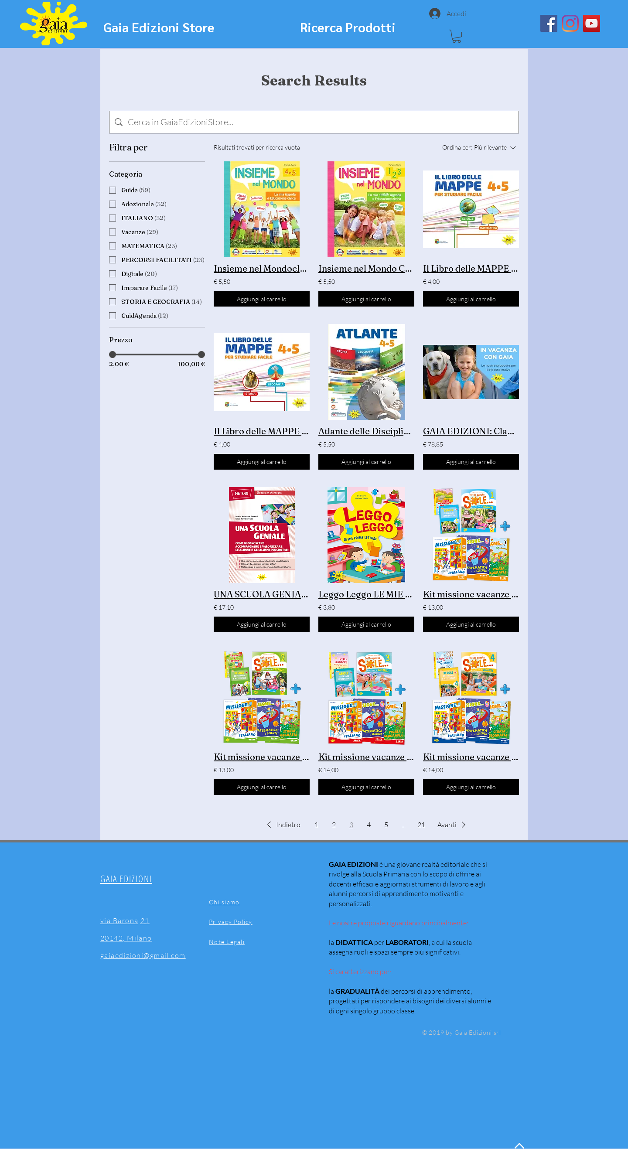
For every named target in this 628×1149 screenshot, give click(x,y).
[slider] (112, 354)
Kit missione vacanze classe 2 (262, 756)
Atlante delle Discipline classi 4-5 (366, 431)
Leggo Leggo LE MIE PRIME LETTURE (366, 594)
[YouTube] (591, 23)
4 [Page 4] (369, 824)
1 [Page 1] (316, 824)
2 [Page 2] (334, 824)
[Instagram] (570, 23)
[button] (456, 36)
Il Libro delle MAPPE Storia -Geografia (262, 431)
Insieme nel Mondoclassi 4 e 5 (262, 268)
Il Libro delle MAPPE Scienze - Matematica (471, 268)
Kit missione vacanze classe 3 (366, 756)
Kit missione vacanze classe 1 (471, 594)
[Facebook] (548, 23)
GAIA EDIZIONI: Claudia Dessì (471, 431)
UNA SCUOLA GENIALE (262, 594)
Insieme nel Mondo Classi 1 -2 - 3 (366, 268)
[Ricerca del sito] (321, 122)
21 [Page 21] (421, 824)
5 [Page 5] (386, 824)
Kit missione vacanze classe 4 (471, 756)
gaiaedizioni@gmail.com (143, 955)
